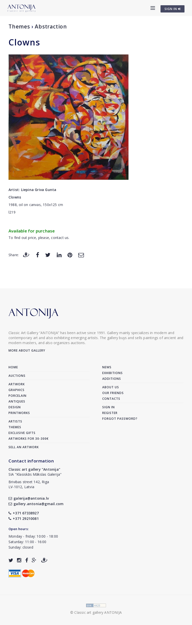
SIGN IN (172, 9)
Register (110, 413)
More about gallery (26, 350)
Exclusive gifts (22, 433)
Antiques (16, 401)
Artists (15, 421)
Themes (19, 26)
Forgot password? (120, 419)
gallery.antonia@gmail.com (36, 503)
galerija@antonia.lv (28, 498)
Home (13, 367)
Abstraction (51, 26)
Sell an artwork (23, 447)
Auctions (17, 376)
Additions (111, 379)
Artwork (16, 384)
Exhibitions (112, 373)
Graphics (16, 390)
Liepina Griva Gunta (38, 189)
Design (14, 407)
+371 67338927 (23, 513)
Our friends (113, 393)
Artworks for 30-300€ (28, 438)
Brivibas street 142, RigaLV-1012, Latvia (28, 484)
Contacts (111, 399)
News (107, 367)
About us (110, 387)
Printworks (19, 413)
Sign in (108, 407)
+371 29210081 (23, 518)
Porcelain (17, 396)
